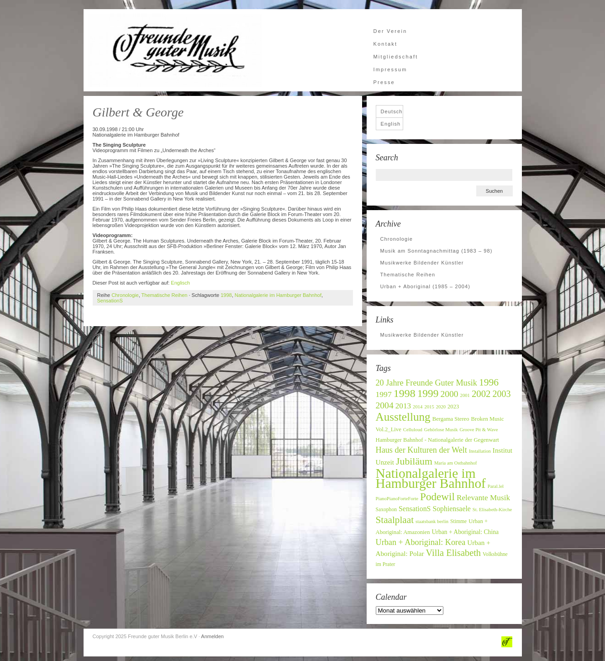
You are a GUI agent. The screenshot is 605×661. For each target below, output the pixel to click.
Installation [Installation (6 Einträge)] (480, 451)
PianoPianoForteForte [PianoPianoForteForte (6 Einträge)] (397, 498)
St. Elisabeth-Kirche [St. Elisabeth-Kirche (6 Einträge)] (492, 509)
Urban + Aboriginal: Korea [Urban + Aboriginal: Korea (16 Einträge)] (421, 542)
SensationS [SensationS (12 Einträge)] (415, 509)
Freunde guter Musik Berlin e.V (175, 50)
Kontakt (386, 44)
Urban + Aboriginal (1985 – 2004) (425, 286)
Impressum (390, 69)
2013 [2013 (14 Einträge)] (403, 406)
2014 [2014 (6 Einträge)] (417, 406)
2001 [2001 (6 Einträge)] (465, 395)
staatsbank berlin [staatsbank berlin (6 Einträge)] (432, 521)
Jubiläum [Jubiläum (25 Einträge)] (414, 461)
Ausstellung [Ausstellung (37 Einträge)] (403, 417)
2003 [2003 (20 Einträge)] (501, 394)
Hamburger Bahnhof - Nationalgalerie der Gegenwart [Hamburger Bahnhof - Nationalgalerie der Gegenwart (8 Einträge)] (437, 440)
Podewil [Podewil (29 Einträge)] (437, 496)
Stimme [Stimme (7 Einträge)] (458, 521)
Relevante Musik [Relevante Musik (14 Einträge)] (483, 497)
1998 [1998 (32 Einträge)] (405, 393)
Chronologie (124, 295)
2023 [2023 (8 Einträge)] (453, 406)
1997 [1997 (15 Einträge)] (384, 394)
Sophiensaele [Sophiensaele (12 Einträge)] (451, 509)
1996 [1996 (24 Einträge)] (489, 382)
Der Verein (390, 31)
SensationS (110, 300)
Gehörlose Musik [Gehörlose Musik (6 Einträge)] (441, 429)
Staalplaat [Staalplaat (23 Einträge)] (395, 519)
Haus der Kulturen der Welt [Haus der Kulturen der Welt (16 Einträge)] (421, 450)
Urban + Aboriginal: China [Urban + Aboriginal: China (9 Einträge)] (465, 532)
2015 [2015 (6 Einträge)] (429, 406)
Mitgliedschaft (396, 56)
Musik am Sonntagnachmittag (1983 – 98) (436, 251)
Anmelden (212, 636)
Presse (384, 82)
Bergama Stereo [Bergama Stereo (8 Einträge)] (450, 419)
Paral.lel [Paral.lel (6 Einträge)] (496, 486)
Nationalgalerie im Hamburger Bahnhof (278, 295)
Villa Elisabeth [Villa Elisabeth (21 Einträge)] (453, 553)
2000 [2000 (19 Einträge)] (449, 394)
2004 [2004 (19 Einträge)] (385, 405)
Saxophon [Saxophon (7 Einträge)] (386, 510)
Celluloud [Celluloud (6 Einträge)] (412, 429)
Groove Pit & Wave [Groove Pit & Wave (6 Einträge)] (479, 429)
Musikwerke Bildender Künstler (422, 262)
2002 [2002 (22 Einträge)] (481, 393)
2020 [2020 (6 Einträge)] (441, 406)
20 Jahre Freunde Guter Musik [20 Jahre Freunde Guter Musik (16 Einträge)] (426, 382)
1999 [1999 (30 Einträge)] (428, 393)
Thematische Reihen (165, 295)
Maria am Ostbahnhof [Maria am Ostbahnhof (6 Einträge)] (455, 462)
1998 (226, 295)
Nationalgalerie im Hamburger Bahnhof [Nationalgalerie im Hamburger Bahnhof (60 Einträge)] (431, 478)
